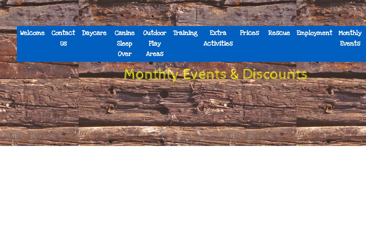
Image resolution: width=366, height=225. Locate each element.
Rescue (279, 33)
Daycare (94, 33)
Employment (314, 33)
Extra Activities (218, 38)
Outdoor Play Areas (154, 43)
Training (185, 33)
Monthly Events (349, 38)
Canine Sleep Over (125, 43)
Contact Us (63, 38)
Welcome (32, 33)
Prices (249, 33)
